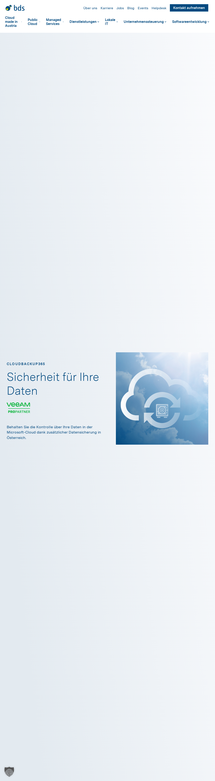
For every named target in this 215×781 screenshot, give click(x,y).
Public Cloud (34, 22)
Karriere (107, 8)
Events (143, 8)
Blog (130, 8)
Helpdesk (159, 8)
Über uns (90, 8)
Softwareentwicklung (190, 22)
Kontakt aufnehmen (189, 8)
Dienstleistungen (84, 22)
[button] (9, 772)
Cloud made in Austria (13, 22)
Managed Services (55, 22)
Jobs (120, 8)
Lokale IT (111, 22)
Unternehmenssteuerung (145, 22)
